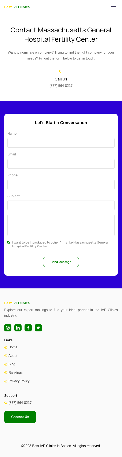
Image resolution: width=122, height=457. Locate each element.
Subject (13, 196)
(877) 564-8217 (20, 402)
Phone (12, 175)
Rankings (15, 372)
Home (13, 347)
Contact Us (20, 417)
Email (11, 154)
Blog (11, 364)
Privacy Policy (19, 381)
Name (11, 134)
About (12, 355)
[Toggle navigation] (113, 7)
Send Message (61, 262)
